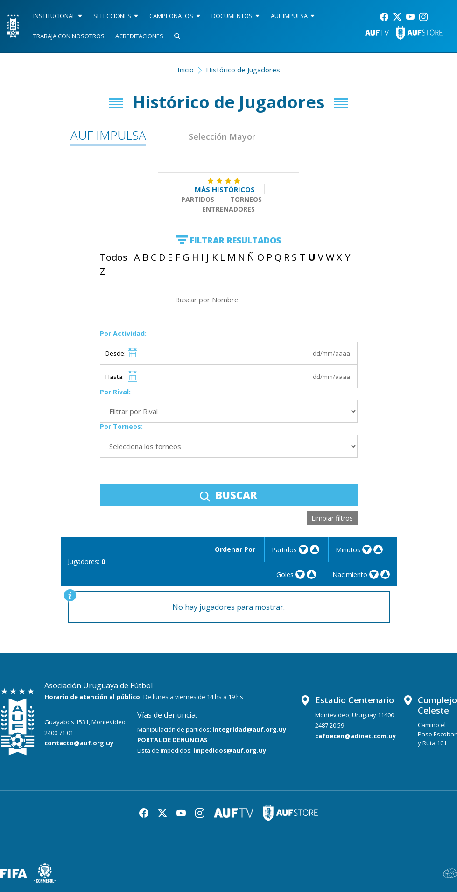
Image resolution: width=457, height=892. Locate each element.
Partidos (197, 199)
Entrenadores (228, 209)
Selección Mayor (222, 136)
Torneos (246, 199)
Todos (113, 257)
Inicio (185, 69)
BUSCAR (228, 495)
